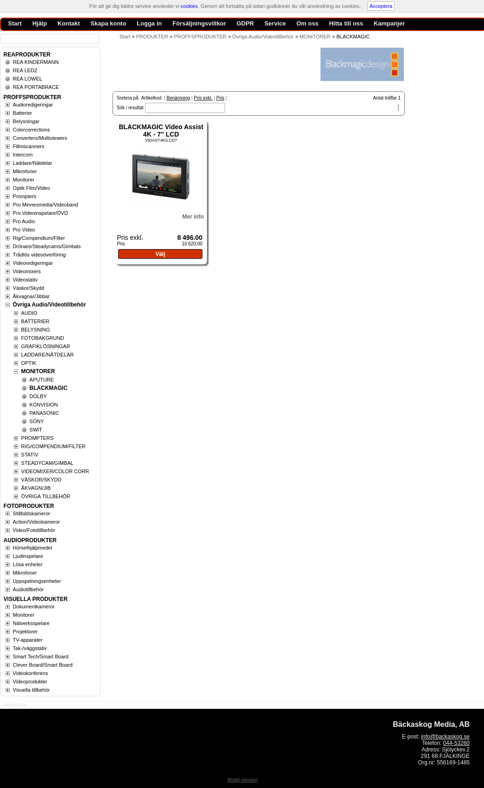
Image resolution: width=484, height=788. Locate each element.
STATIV (29, 454)
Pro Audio (24, 221)
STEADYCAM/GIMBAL (47, 463)
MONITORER (38, 371)
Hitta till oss (346, 23)
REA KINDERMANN (36, 62)
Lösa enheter (28, 564)
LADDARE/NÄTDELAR (47, 354)
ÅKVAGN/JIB (36, 488)
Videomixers (27, 271)
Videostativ (25, 279)
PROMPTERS (37, 438)
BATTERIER (35, 321)
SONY (37, 421)
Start (124, 36)
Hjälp (39, 23)
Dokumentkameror (34, 606)
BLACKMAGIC (49, 388)
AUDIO (29, 313)
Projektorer (25, 631)
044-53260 (456, 743)
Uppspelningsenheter (37, 581)
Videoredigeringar (33, 263)
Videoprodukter (30, 681)
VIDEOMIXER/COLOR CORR (55, 471)
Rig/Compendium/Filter (39, 238)
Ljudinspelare (28, 556)
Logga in (149, 23)
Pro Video (24, 229)
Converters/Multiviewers (40, 138)
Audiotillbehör (28, 589)
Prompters (25, 196)
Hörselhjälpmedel (32, 547)
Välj (160, 254)
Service (275, 23)
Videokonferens (30, 673)
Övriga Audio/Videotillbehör (49, 304)
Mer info (193, 216)
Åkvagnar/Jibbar (31, 296)
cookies (189, 6)
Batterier (22, 113)
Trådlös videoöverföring (39, 254)
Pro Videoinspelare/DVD (40, 213)
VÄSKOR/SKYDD (41, 479)
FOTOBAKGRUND (42, 338)
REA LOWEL (28, 78)
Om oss (307, 23)
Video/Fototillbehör (34, 530)
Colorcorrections (31, 129)
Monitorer (23, 179)
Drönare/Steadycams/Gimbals (47, 246)
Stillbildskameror (31, 513)
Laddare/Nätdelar (32, 163)
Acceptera (381, 6)
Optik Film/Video (31, 188)
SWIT (36, 429)
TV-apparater (28, 640)
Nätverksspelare (31, 623)
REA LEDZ (25, 70)
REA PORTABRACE (36, 87)
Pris (220, 97)
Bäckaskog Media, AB (431, 724)
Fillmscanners (28, 146)
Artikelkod (151, 97)
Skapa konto (108, 23)
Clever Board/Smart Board (43, 665)
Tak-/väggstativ (30, 648)
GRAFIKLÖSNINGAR (45, 346)
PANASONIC (44, 413)
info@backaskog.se (445, 736)
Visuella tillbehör (31, 690)
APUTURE (42, 379)
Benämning (178, 97)
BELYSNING (35, 329)
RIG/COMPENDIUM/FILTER (53, 446)
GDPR (245, 23)
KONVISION (44, 404)
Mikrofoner (25, 171)
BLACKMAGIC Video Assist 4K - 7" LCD (161, 130)
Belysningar (26, 121)
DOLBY (38, 396)
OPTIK (29, 363)
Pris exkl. (203, 97)
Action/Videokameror (36, 522)
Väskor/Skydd (28, 288)
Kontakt (68, 23)
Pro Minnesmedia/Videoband (45, 204)
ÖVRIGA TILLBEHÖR (45, 496)
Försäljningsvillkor (199, 23)
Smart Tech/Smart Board (41, 656)
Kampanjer (389, 23)
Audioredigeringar (33, 104)
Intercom (23, 154)
